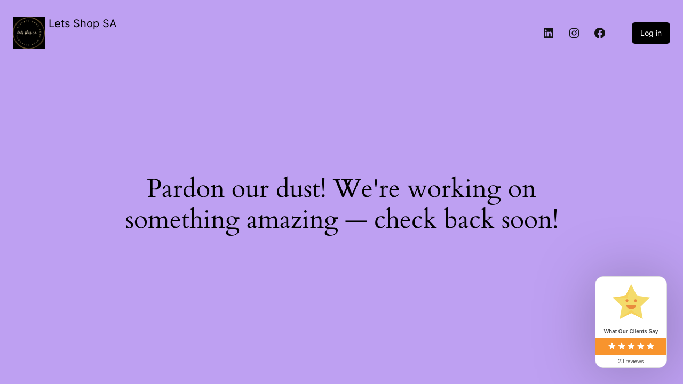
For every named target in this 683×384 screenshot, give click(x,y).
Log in (651, 32)
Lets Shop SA (83, 23)
